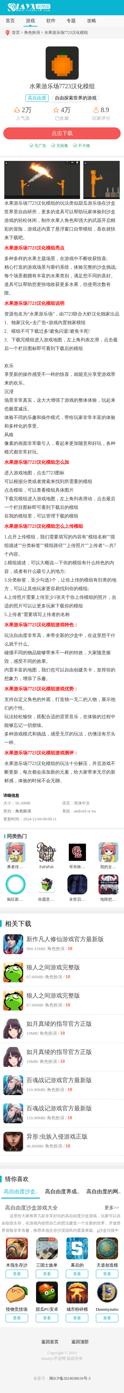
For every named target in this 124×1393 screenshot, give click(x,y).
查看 (17, 1274)
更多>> (111, 1207)
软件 (51, 20)
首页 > (18, 32)
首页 (10, 20)
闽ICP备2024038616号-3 (70, 1378)
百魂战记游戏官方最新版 (59, 1080)
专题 (71, 20)
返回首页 (50, 1341)
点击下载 (62, 133)
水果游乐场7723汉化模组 (66, 32)
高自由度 (37, 98)
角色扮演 (23, 811)
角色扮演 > (33, 32)
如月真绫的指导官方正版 (59, 1023)
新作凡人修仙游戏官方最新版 (65, 939)
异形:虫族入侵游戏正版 (57, 1136)
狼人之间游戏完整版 (53, 967)
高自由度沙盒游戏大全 (31, 1208)
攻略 (91, 20)
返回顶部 (80, 1341)
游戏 (30, 20)
